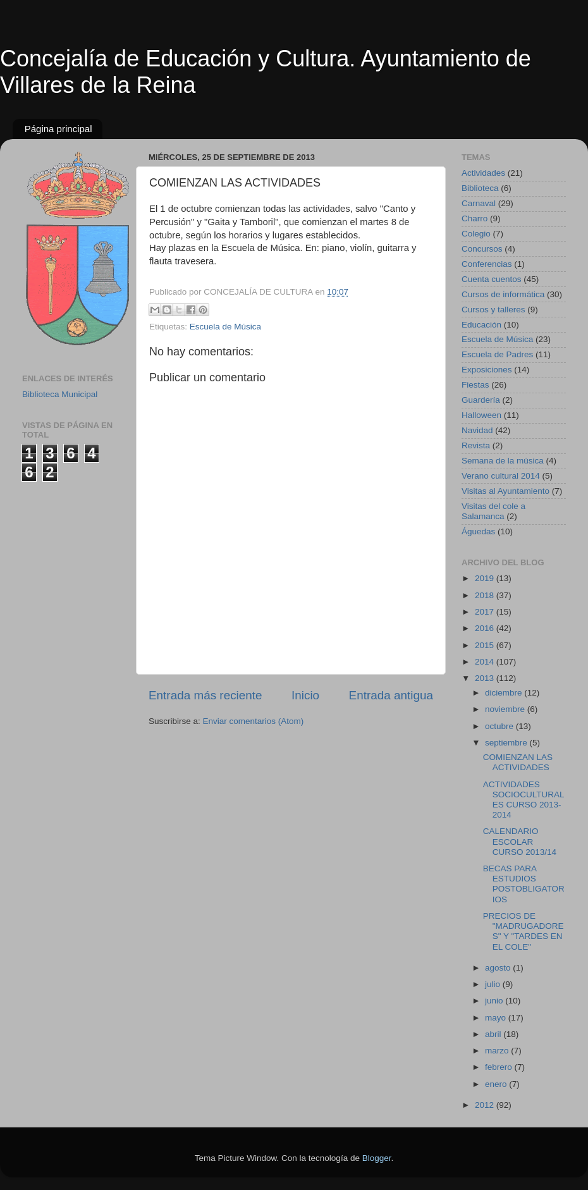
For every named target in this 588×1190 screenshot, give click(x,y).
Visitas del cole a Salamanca (493, 511)
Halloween (481, 415)
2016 (485, 628)
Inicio (305, 695)
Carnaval (479, 203)
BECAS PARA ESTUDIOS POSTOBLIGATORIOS (524, 884)
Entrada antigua (391, 695)
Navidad (477, 430)
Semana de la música (503, 460)
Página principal (58, 128)
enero (497, 1084)
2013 (485, 678)
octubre (500, 726)
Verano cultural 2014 (501, 476)
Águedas (478, 531)
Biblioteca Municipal (59, 394)
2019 (485, 578)
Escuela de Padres (497, 354)
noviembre (506, 709)
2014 (485, 661)
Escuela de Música (225, 326)
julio (494, 984)
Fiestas (475, 385)
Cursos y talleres (493, 309)
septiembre (507, 742)
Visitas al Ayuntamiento (505, 491)
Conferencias (487, 264)
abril (494, 1034)
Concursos (482, 249)
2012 (485, 1105)
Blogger (376, 1158)
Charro (474, 218)
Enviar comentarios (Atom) (253, 721)
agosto (499, 967)
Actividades (483, 173)
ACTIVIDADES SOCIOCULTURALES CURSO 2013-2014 (524, 800)
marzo (498, 1050)
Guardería (481, 400)
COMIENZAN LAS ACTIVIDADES (518, 762)
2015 (485, 645)
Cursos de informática (503, 294)
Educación (481, 324)
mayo (496, 1017)
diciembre (504, 692)
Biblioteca (480, 188)
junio (495, 1000)
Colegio (476, 233)
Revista (476, 445)
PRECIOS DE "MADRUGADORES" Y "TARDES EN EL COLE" (523, 931)
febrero (500, 1067)
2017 (485, 611)
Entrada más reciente (205, 695)
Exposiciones (487, 369)
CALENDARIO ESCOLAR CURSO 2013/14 (519, 841)
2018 (485, 595)
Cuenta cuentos (492, 279)
